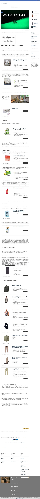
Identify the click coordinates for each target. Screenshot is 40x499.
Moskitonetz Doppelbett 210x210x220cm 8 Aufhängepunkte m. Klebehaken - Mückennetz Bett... (20, 78)
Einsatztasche (22, 458)
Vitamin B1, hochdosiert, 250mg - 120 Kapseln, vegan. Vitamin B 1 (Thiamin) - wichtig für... (19, 129)
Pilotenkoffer (32, 32)
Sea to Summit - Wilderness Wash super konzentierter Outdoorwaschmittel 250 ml (19, 211)
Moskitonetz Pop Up (15, 108)
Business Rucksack (23, 455)
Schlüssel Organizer (13, 495)
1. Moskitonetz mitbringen (6, 38)
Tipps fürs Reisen (12, 442)
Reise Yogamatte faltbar (34, 41)
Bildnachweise (3, 461)
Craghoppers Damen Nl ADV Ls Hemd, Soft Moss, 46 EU (20, 335)
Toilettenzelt (32, 38)
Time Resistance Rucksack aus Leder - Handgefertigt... (36, 15)
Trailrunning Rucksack (13, 494)
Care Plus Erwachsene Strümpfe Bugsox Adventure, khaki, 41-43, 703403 (19, 358)
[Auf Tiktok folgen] (37, 0)
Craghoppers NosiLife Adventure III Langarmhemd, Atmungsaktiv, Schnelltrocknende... (19, 297)
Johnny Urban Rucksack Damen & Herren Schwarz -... (36, 11)
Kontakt (2, 458)
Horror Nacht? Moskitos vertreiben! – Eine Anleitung (8, 37)
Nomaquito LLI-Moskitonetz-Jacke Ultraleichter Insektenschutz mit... (19, 310)
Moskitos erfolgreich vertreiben (21, 442)
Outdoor (32, 53)
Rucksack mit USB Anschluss (14, 486)
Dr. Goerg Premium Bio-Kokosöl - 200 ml (18, 226)
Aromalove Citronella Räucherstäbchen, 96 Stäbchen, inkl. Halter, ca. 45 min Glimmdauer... (19, 170)
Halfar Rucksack (33, 46)
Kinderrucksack (22, 465)
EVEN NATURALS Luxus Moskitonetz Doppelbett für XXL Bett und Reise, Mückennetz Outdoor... (20, 60)
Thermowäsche (33, 33)
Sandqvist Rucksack (13, 490)
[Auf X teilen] (14, 439)
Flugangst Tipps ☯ (4, 447)
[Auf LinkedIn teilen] (17, 439)
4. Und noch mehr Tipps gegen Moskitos (7, 40)
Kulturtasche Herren (23, 466)
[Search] (36, 3)
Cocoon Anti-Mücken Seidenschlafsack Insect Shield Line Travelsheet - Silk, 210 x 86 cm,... (20, 268)
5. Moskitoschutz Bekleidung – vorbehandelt (8, 41)
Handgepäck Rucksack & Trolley (24, 461)
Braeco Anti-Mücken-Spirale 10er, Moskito (19, 155)
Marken (32, 52)
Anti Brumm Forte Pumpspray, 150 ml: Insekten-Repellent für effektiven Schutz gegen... (20, 188)
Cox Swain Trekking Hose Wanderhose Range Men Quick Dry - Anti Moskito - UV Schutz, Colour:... (19, 369)
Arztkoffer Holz (33, 42)
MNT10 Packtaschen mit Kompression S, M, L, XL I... (36, 27)
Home (22, 30)
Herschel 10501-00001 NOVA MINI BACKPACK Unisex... (36, 19)
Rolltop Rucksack (23, 471)
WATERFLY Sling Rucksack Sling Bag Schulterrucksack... (36, 23)
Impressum (2, 455)
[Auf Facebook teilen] (13, 439)
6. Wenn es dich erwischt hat (6, 42)
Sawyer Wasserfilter (33, 45)
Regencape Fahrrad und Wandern (34, 37)
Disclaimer (2, 462)
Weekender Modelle (23, 474)
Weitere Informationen (18, 498)
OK (22, 498)
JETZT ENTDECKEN (25, 69)
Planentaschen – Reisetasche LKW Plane (25, 470)
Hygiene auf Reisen (26, 447)
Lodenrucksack (13, 482)
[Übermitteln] (28, 477)
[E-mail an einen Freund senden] (15, 439)
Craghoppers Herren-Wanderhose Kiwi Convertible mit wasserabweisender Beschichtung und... (20, 347)
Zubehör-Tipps (33, 56)
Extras (12, 455)
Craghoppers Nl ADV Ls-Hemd (16, 285)
